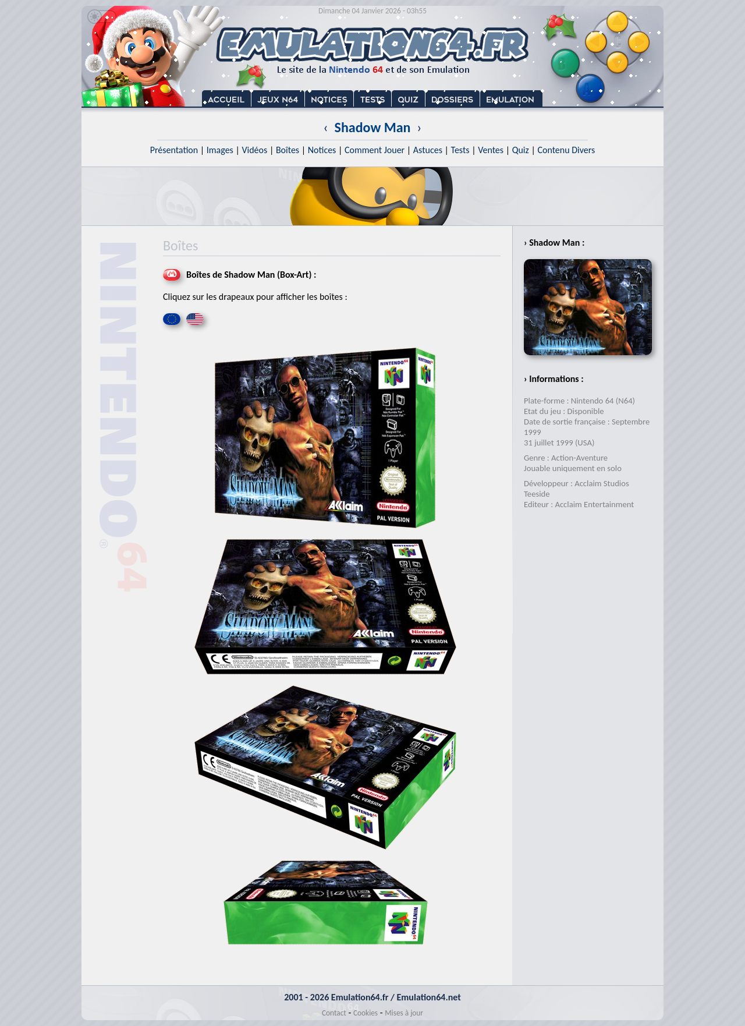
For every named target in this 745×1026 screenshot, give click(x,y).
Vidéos (254, 149)
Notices (322, 149)
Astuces (427, 149)
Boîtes (287, 149)
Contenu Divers (566, 149)
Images (220, 149)
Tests (460, 149)
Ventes (490, 149)
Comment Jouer (375, 149)
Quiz (520, 149)
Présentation (174, 149)
